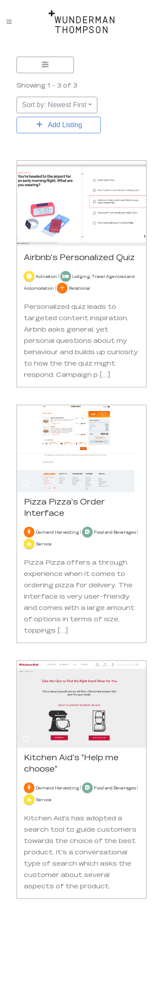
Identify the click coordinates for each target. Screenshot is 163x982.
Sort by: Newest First (54, 104)
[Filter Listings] (45, 65)
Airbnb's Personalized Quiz (79, 257)
